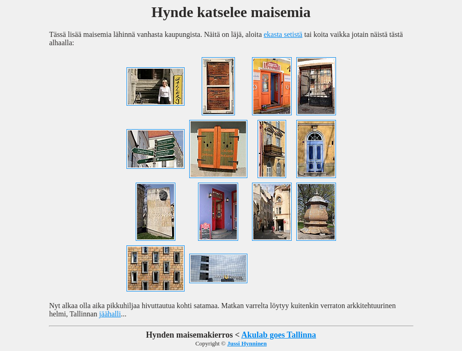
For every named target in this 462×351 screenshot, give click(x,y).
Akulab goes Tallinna (278, 334)
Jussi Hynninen (247, 343)
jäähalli (110, 314)
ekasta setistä (283, 34)
